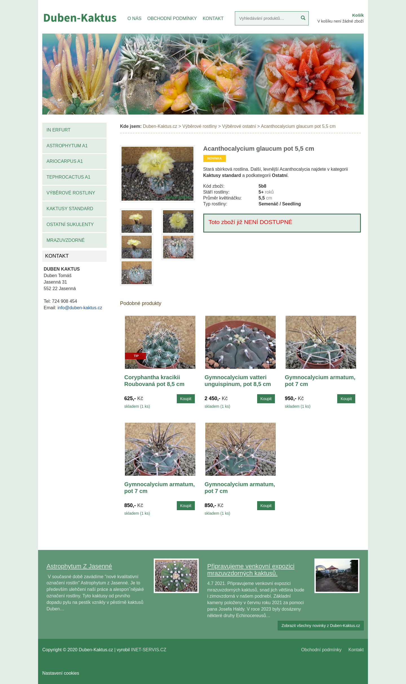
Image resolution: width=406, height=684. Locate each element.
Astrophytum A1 (67, 145)
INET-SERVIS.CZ (148, 649)
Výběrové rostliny (71, 192)
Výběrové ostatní (239, 126)
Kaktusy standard (70, 208)
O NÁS (134, 18)
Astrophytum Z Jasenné (79, 566)
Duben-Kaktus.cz (160, 126)
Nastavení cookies (60, 673)
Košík (358, 15)
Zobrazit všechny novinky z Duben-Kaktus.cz (320, 625)
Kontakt (356, 649)
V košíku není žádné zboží (340, 21)
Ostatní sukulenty (70, 224)
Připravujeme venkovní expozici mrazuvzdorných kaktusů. (250, 569)
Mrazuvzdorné (66, 240)
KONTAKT (213, 18)
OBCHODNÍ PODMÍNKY (172, 18)
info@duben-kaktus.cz (80, 307)
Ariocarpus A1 (65, 161)
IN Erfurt (58, 130)
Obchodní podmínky (321, 649)
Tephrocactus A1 (69, 177)
